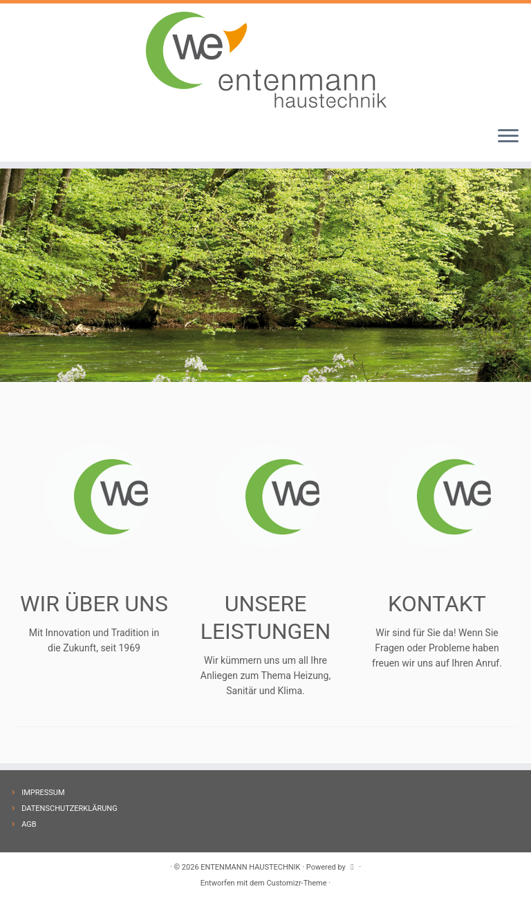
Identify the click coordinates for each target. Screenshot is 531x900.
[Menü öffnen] (508, 136)
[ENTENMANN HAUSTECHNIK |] (265, 59)
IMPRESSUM (42, 792)
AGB (28, 824)
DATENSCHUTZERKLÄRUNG (69, 808)
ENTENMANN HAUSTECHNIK (250, 867)
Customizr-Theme (296, 883)
